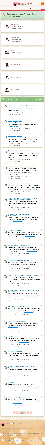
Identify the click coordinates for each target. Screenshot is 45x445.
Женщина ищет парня (17, 28)
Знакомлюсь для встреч (15, 136)
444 (25, 412)
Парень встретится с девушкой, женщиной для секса (23, 276)
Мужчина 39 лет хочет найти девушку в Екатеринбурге (19, 151)
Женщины (14, 25)
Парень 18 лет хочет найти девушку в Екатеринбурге (23, 105)
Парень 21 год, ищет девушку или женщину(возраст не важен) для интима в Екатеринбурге (23, 199)
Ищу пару (14, 90)
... (22, 412)
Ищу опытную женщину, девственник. (19, 184)
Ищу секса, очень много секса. (17, 397)
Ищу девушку (15, 77)
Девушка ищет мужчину (17, 41)
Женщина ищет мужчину (17, 26)
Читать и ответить (17, 110)
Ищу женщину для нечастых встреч (18, 261)
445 (28, 412)
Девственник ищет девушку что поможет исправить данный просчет (23, 291)
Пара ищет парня (16, 54)
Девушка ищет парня (16, 39)
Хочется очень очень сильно (16, 321)
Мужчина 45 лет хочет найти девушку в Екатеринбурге (19, 215)
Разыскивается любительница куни (18, 306)
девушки (14, 37)
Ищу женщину (15, 65)
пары (12, 50)
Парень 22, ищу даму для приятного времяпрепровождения (18, 120)
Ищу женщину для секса (15, 230)
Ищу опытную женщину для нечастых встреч (21, 167)
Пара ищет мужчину (16, 52)
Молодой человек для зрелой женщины (19, 246)
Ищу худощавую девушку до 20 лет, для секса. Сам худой (23, 367)
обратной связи (8, 442)
